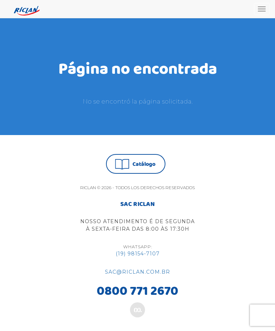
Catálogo (135, 164)
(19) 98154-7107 (138, 253)
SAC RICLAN (137, 204)
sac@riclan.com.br (137, 272)
